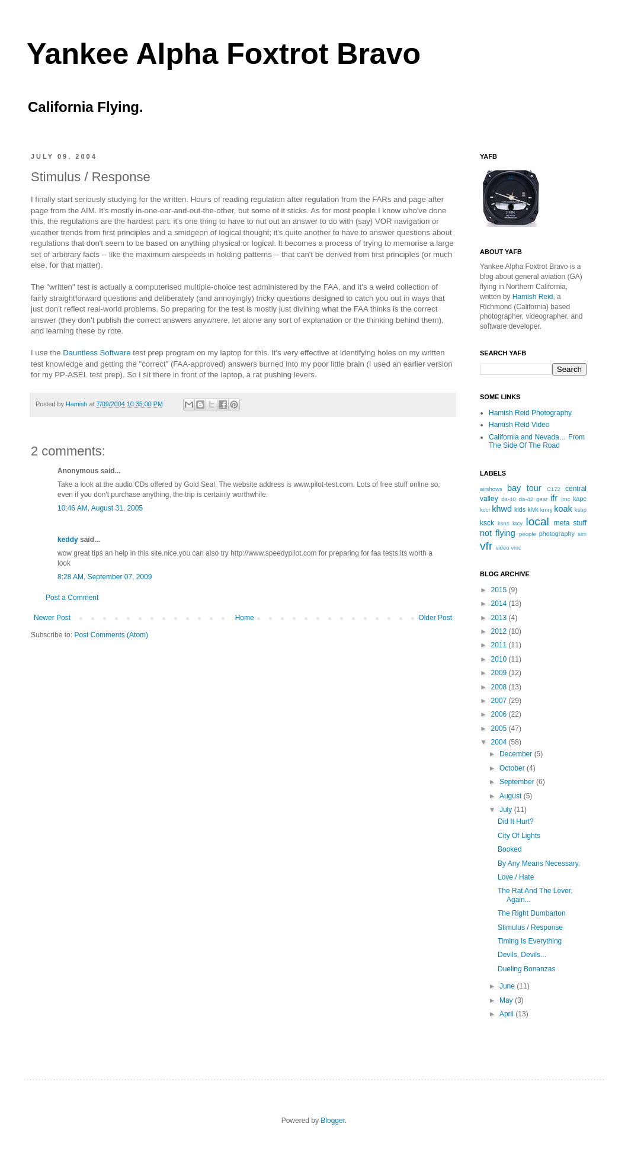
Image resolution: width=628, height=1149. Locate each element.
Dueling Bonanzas (526, 969)
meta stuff (570, 523)
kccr (485, 509)
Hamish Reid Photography (530, 413)
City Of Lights (519, 836)
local (537, 521)
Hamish (77, 403)
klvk (533, 509)
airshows (491, 489)
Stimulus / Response (530, 927)
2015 (500, 590)
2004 (500, 742)
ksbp (581, 509)
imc (565, 499)
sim (582, 534)
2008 (500, 687)
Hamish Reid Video (519, 425)
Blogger (333, 1120)
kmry (546, 509)
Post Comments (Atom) (111, 635)
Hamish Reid (532, 297)
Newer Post (52, 618)
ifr (553, 498)
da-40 (508, 499)
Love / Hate (516, 877)
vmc (516, 547)
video (503, 547)
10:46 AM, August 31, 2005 (100, 508)
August (511, 796)
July (506, 809)
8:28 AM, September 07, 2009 (104, 577)
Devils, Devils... (522, 955)
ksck (487, 523)
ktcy (517, 523)
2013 (500, 618)
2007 (500, 701)
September (517, 782)
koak (563, 508)
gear (541, 499)
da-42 (526, 499)
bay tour (524, 488)
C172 (553, 489)
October (513, 768)
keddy (67, 539)
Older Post (435, 618)
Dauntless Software (96, 352)
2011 (500, 645)
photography (557, 533)
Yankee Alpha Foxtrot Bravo (224, 53)
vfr (486, 546)
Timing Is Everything (530, 941)
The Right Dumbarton (532, 913)
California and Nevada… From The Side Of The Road (537, 441)
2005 (500, 728)
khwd (502, 508)
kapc (580, 498)
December (516, 754)
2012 (500, 631)
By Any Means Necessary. (539, 863)
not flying (497, 533)
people (527, 534)
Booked (510, 849)
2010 (500, 659)
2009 (500, 673)
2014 (500, 603)
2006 (500, 714)
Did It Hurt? (516, 821)
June (508, 986)
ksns (504, 523)
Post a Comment (72, 597)
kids (520, 509)
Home (244, 618)
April (507, 1014)
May (507, 1000)
